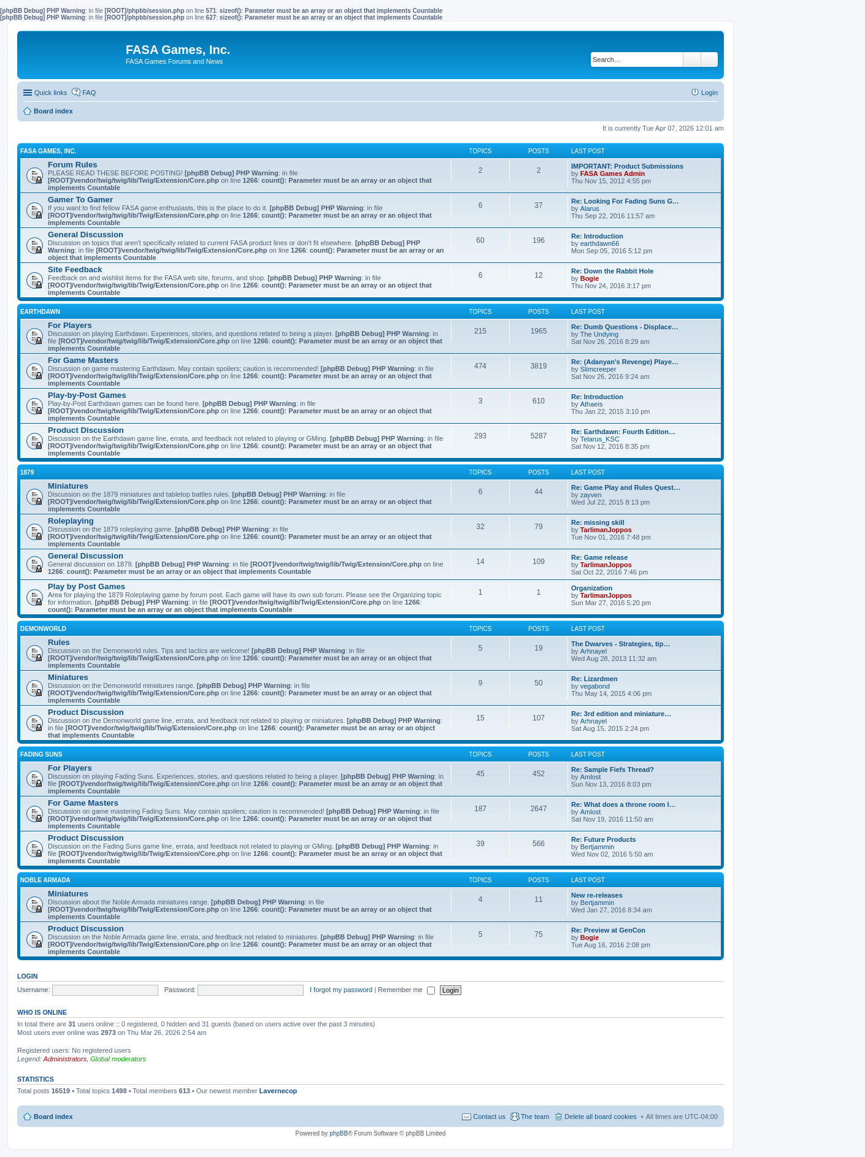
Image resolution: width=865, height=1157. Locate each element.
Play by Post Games (86, 586)
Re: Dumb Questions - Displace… (625, 326)
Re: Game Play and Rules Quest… (625, 487)
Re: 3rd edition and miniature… (621, 713)
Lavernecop (279, 1090)
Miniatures (68, 486)
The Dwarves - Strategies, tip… (620, 643)
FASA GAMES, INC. (48, 151)
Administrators (65, 1059)
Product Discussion (86, 430)
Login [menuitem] (709, 92)
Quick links (50, 92)
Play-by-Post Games (87, 395)
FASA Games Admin (612, 173)
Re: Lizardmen (594, 678)
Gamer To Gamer (80, 199)
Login (27, 976)
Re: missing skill (598, 522)
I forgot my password (341, 989)
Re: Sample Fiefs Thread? (612, 769)
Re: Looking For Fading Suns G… (625, 201)
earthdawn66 (600, 243)
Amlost (590, 777)
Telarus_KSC (600, 439)
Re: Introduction (597, 236)
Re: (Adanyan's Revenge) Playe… (625, 361)
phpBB (338, 1133)
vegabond (595, 686)
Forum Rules (73, 164)
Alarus (589, 208)
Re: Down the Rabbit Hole (612, 271)
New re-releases (597, 895)
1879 (27, 472)
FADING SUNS (41, 754)
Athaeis (591, 404)
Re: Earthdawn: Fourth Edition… (623, 431)
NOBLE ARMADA (45, 880)
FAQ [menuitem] (89, 92)
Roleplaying (71, 520)
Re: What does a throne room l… (623, 804)
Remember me (406, 989)
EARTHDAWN (40, 311)
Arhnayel (593, 651)
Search (692, 59)
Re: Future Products (603, 839)
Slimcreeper (598, 369)
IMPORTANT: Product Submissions (627, 166)
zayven (591, 494)
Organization (591, 588)
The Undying (599, 334)
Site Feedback (75, 269)
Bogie (589, 278)
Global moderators (118, 1059)
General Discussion (85, 234)
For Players (70, 325)
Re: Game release (599, 557)
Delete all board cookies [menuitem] (600, 1116)
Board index (53, 1116)
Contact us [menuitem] (489, 1116)
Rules (59, 642)
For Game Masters (83, 360)
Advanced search (709, 59)
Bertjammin (597, 846)
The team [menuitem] (535, 1116)
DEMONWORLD (43, 628)
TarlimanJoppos (606, 529)
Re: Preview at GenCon (608, 930)
